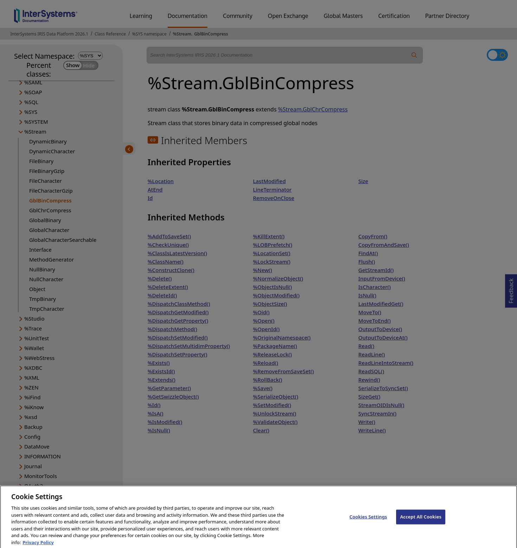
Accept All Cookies (420, 523)
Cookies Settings (368, 523)
